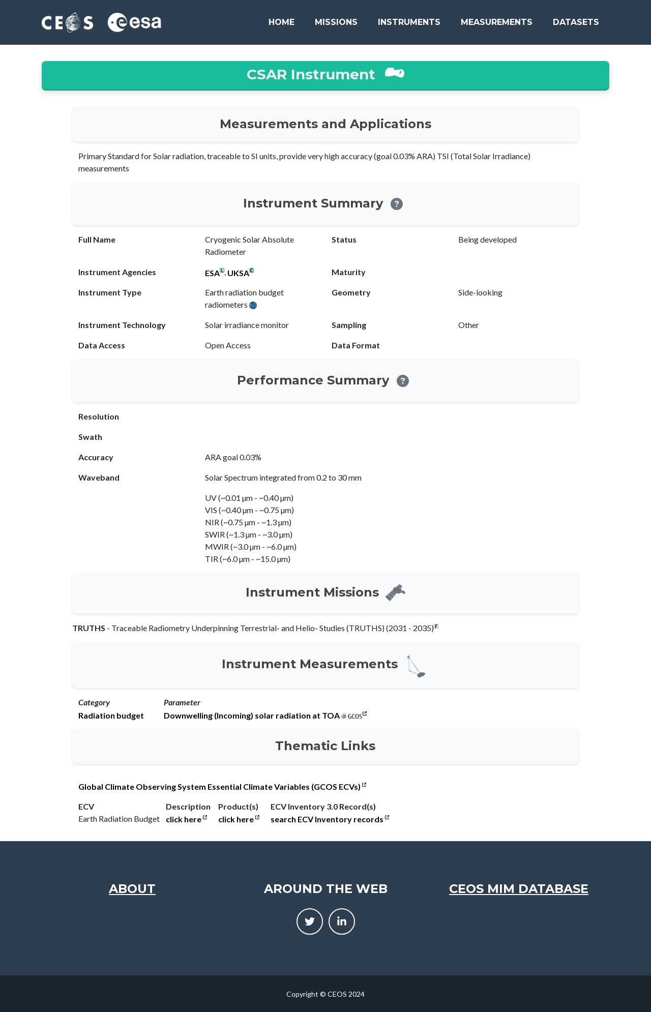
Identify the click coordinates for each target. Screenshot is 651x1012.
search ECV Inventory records (330, 819)
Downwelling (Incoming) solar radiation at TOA (252, 715)
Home (281, 22)
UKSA (238, 273)
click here (186, 819)
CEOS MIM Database (518, 888)
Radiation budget (111, 715)
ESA (212, 273)
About (132, 888)
